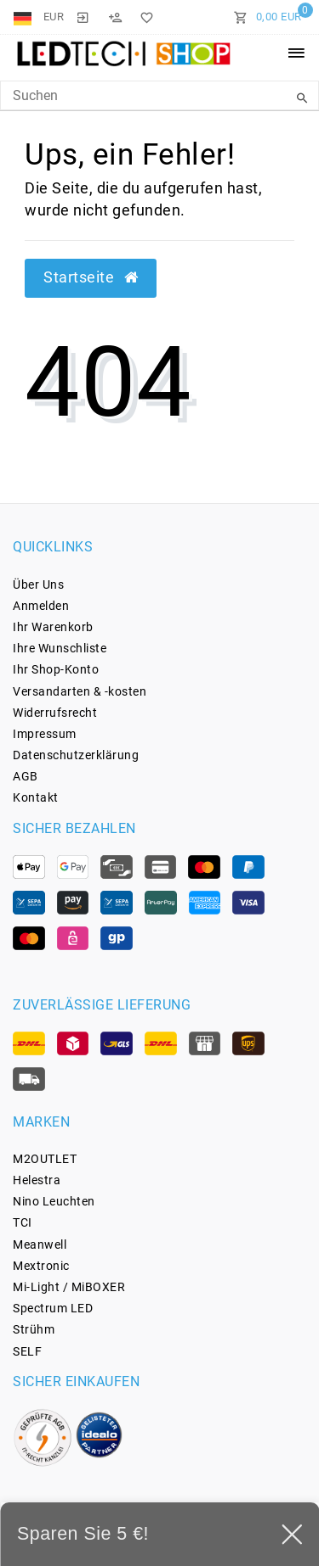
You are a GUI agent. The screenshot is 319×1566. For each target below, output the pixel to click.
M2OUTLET (45, 1159)
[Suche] (302, 98)
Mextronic (41, 1265)
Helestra (36, 1180)
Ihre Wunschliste (59, 648)
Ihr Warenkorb (53, 627)
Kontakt (36, 797)
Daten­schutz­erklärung (76, 755)
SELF (27, 1351)
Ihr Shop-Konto (56, 669)
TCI (22, 1222)
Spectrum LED (53, 1308)
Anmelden (41, 605)
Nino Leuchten (54, 1201)
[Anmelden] (82, 17)
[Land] (24, 17)
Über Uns (38, 584)
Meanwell (39, 1244)
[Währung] (54, 17)
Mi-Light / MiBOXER (69, 1287)
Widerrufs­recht (55, 712)
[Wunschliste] (144, 17)
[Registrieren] (114, 17)
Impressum (45, 734)
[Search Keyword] (159, 95)
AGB (25, 776)
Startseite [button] (90, 277)
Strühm (33, 1329)
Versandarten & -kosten (79, 691)
